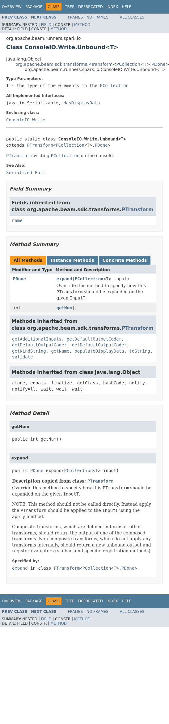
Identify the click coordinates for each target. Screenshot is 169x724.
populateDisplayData (99, 351)
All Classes (132, 17)
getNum (64, 307)
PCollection (128, 64)
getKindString (29, 351)
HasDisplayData (81, 102)
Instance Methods (72, 260)
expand (64, 278)
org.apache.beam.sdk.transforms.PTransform (63, 64)
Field (46, 25)
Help (126, 7)
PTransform (40, 145)
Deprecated (90, 7)
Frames (75, 17)
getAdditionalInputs (36, 339)
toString (139, 351)
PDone (158, 64)
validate (22, 356)
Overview (12, 7)
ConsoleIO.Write (25, 119)
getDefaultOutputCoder (94, 339)
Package (33, 7)
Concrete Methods (125, 260)
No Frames (97, 17)
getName (60, 351)
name (17, 220)
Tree (69, 7)
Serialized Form (25, 172)
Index (112, 7)
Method (82, 25)
